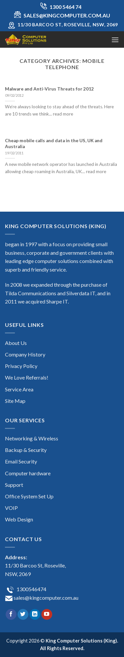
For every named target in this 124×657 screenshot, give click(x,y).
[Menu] (115, 40)
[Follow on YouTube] (46, 614)
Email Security (21, 461)
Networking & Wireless (31, 438)
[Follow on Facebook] (11, 614)
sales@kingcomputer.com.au (45, 597)
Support (14, 485)
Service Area (19, 389)
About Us (16, 343)
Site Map (15, 401)
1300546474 (31, 589)
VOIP (11, 508)
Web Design (19, 519)
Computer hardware (28, 473)
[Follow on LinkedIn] (34, 614)
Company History (25, 354)
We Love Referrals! (26, 377)
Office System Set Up (29, 496)
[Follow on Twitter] (23, 614)
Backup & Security (26, 450)
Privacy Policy (21, 366)
